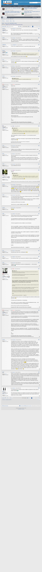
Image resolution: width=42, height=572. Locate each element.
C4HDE (3, 213)
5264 (5, 146)
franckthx (3, 50)
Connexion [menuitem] (38, 17)
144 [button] (38, 26)
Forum (14, 6)
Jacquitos (14, 184)
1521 (5, 77)
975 (5, 32)
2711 (5, 394)
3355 (5, 88)
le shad (3, 145)
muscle (3, 371)
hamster (3, 390)
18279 (6, 154)
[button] (28, 26)
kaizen (14, 84)
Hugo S (3, 174)
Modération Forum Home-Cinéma (10, 24)
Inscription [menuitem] (40, 17)
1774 (5, 185)
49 (5, 214)
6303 (5, 251)
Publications (19, 6)
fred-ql (3, 59)
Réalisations (26, 6)
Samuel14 (3, 28)
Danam (3, 65)
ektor (3, 125)
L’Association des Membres (7, 6)
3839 (5, 373)
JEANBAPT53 (4, 44)
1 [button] (31, 26)
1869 (5, 54)
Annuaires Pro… (32, 6)
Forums (5, 17)
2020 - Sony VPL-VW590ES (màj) (9, 23)
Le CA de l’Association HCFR (18, 24)
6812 (5, 129)
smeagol (3, 37)
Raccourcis (2, 17)
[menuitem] (33, 17)
